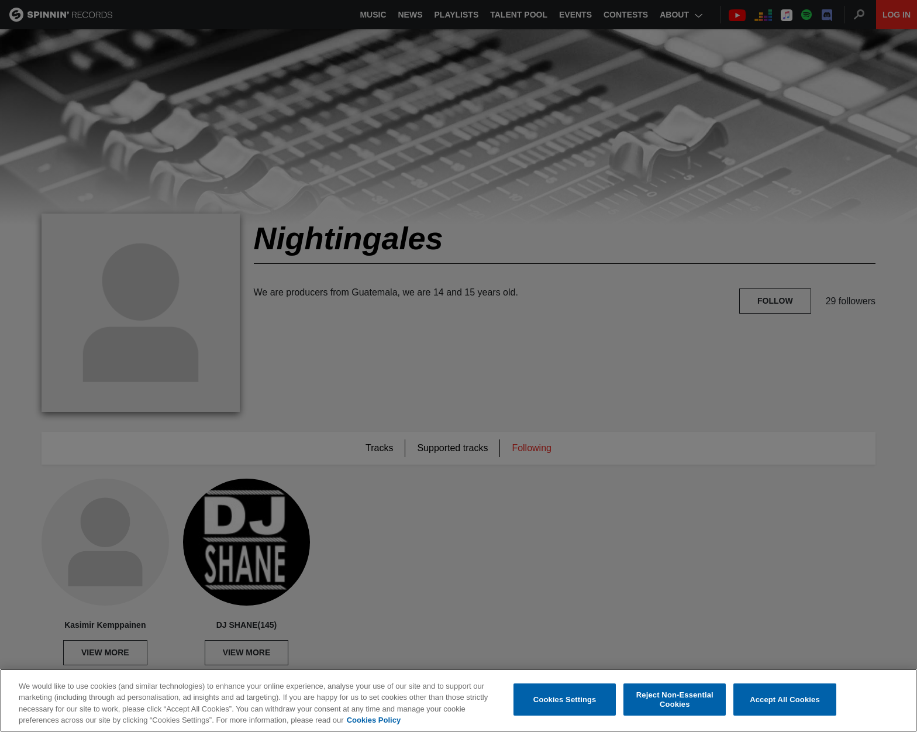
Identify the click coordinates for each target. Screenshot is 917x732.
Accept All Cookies (785, 700)
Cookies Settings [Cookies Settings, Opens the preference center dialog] (565, 700)
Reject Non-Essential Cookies (674, 700)
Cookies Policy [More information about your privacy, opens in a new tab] (374, 721)
